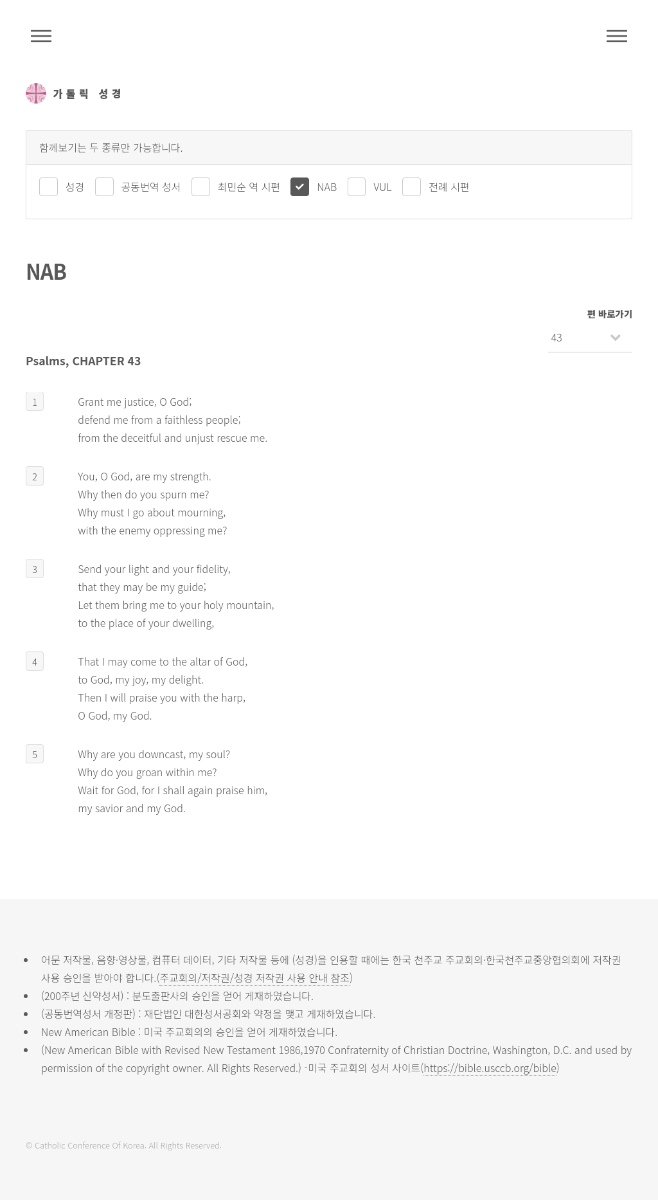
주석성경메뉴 (41, 36)
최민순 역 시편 (249, 186)
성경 (75, 186)
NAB (327, 186)
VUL (382, 186)
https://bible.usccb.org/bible (489, 1067)
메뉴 (616, 36)
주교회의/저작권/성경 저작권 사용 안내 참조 (254, 977)
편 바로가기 (609, 313)
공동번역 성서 (151, 186)
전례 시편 (449, 186)
